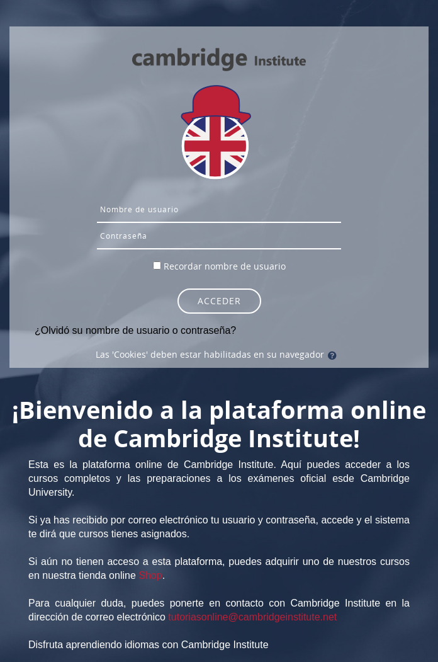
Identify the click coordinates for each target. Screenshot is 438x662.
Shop (150, 575)
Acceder (219, 301)
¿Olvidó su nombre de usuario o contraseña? (135, 330)
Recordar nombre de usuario (225, 266)
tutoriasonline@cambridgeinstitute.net (252, 617)
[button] (335, 355)
